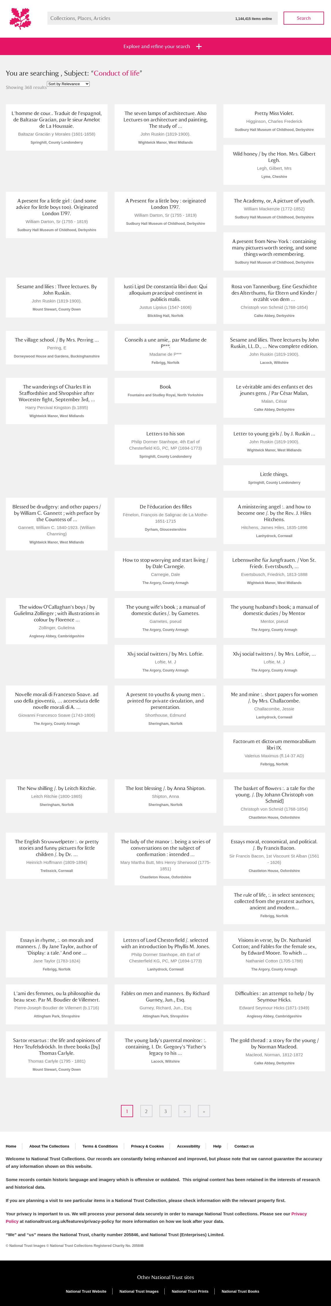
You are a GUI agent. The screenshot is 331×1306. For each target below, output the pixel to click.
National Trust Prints (190, 1291)
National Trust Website (86, 1291)
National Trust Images (139, 1291)
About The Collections (49, 1146)
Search (304, 18)
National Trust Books (240, 1291)
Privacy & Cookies (147, 1146)
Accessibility (188, 1146)
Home (11, 1146)
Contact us (244, 1146)
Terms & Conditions (100, 1146)
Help (217, 1146)
